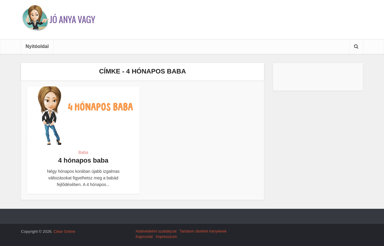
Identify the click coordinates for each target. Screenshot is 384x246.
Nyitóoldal (37, 46)
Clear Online (64, 231)
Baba (83, 152)
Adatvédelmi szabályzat (156, 231)
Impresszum (166, 236)
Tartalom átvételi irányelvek (202, 231)
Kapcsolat (144, 236)
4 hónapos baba (83, 160)
